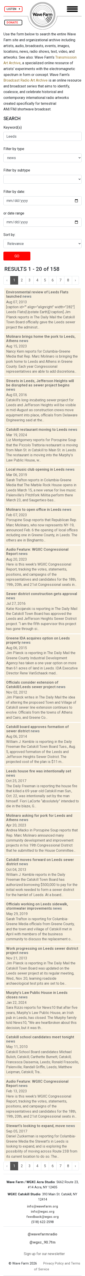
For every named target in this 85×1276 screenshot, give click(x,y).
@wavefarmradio (42, 1234)
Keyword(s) (12, 127)
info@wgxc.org (42, 1212)
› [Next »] (75, 280)
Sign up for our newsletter (44, 1254)
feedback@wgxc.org (43, 1217)
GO (17, 256)
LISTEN (13, 9)
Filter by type (13, 149)
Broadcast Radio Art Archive (25, 80)
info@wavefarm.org (42, 1206)
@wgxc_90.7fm (42, 1242)
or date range (13, 213)
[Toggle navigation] (72, 9)
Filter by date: (14, 191)
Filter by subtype (16, 170)
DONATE (13, 22)
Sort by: (9, 235)
